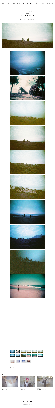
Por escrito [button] (36, 3)
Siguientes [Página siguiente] (51, 371)
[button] (27, 7)
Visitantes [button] (18, 3)
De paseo (27, 13)
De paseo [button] (8, 3)
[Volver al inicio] (27, 3)
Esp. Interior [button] (42, 3)
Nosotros (48, 3)
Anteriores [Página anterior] (4, 371)
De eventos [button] (13, 3)
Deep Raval (22, 389)
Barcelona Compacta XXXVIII (8, 389)
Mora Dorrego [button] (14, 367)
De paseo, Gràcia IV (41, 389)
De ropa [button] (3, 3)
